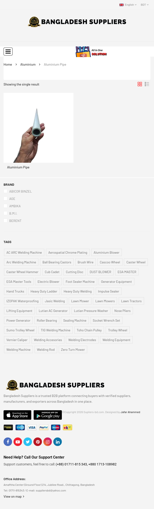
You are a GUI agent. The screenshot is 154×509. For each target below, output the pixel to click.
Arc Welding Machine (21, 262)
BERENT (15, 221)
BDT (143, 4)
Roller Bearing (47, 320)
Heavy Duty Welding (77, 291)
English (126, 4)
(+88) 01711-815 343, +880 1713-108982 (86, 464)
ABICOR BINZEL (20, 191)
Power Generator (18, 320)
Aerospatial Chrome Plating (67, 252)
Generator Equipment (116, 281)
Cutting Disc (74, 272)
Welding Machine (18, 349)
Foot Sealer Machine (80, 281)
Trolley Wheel (117, 330)
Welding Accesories (48, 340)
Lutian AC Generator (53, 311)
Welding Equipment (116, 340)
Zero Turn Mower (73, 349)
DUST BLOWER (100, 272)
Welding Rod (46, 349)
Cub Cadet (52, 272)
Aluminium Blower (106, 252)
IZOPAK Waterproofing (22, 301)
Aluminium (28, 64)
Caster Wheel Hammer (22, 272)
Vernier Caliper (16, 340)
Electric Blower (48, 281)
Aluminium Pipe (18, 167)
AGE (12, 199)
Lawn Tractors (131, 301)
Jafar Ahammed (130, 412)
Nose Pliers (122, 311)
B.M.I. (13, 213)
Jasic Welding (55, 301)
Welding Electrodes (82, 340)
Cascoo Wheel (110, 262)
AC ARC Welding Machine (24, 252)
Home (8, 64)
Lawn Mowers (105, 301)
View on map (14, 496)
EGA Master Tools (18, 281)
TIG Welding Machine (55, 330)
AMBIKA (15, 206)
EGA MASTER (127, 272)
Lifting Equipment (19, 311)
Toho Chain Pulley (89, 330)
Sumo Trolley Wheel (20, 330)
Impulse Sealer (108, 291)
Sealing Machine (74, 320)
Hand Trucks (15, 291)
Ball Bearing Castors (56, 262)
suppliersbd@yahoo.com (51, 490)
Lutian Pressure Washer (91, 311)
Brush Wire (86, 262)
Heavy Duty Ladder (44, 291)
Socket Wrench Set (106, 320)
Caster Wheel (135, 262)
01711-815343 (16, 490)
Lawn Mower (80, 301)
